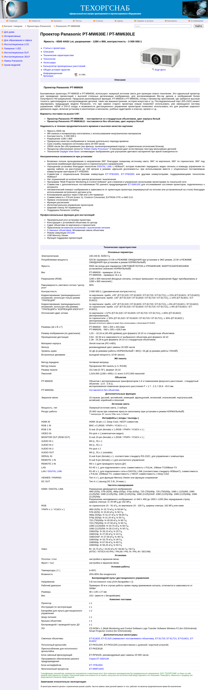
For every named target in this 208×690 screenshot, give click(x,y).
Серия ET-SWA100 (99, 658)
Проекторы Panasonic (39, 26)
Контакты (172, 21)
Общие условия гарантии (56, 69)
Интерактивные (12, 36)
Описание (48, 51)
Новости (35, 21)
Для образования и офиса (18, 40)
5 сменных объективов (59, 230)
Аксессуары (49, 62)
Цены (120, 21)
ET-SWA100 (134, 184)
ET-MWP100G (96, 669)
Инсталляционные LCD (16, 44)
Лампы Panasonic (13, 61)
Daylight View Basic (70, 151)
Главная (12, 21)
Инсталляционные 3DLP (17, 56)
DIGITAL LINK (104, 166)
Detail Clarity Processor (96, 149)
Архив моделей (12, 65)
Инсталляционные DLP (16, 52)
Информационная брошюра (52, 74)
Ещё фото (160, 69)
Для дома (9, 32)
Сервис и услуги (145, 21)
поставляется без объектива (104, 390)
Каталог (57, 21)
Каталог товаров (13, 26)
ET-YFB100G (112, 174)
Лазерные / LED (12, 48)
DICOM (71, 232)
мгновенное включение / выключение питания (85, 227)
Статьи (99, 21)
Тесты (78, 21)
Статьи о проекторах (54, 48)
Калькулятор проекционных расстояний (64, 66)
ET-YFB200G (127, 174)
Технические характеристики (58, 55)
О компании (196, 21)
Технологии (49, 59)
